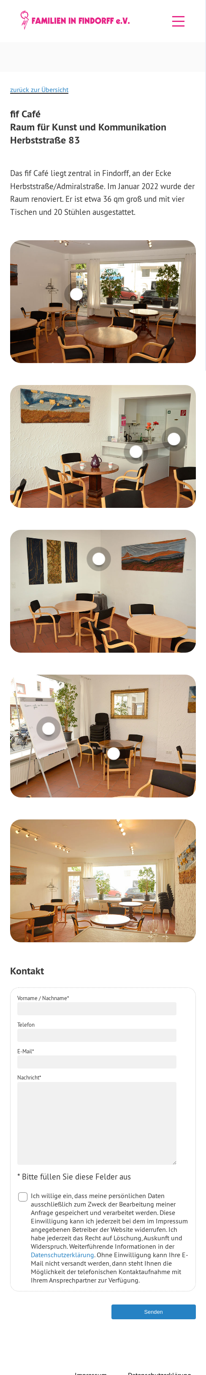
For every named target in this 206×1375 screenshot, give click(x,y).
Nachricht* (29, 1077)
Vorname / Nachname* (43, 998)
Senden (153, 1327)
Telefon (26, 1024)
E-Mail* (25, 1051)
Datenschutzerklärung (62, 1270)
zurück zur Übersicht (39, 89)
